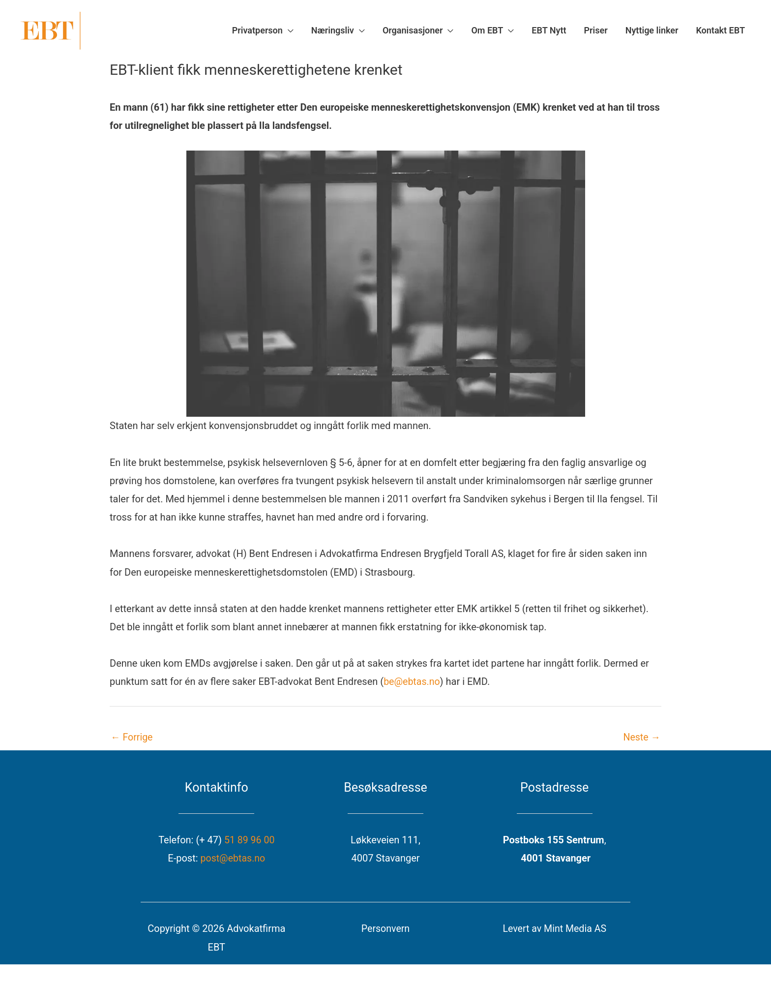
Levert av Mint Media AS (554, 934)
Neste (641, 742)
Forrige (132, 742)
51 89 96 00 (249, 845)
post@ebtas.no (233, 863)
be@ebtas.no (412, 687)
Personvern (386, 934)
